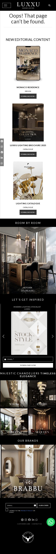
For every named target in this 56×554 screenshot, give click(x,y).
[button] (53, 260)
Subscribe (44, 505)
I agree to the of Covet (22, 511)
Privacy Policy (27, 510)
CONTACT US (37, 524)
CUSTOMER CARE (23, 524)
